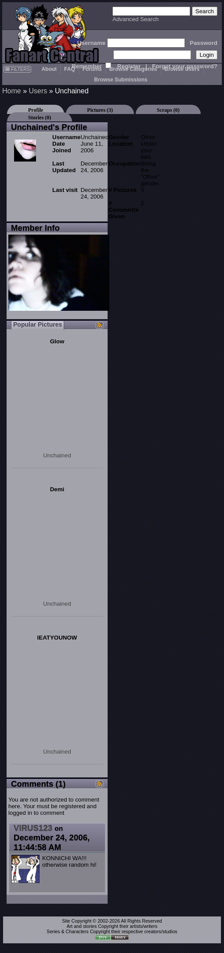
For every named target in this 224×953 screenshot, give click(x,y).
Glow (57, 341)
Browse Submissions (120, 80)
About (49, 69)
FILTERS (17, 69)
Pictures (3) (100, 110)
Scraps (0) (168, 110)
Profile (35, 110)
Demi (57, 489)
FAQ (69, 69)
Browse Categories (133, 69)
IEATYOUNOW (57, 637)
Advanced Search (135, 19)
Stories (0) (39, 117)
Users (38, 91)
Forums (92, 69)
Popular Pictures (37, 324)
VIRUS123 (33, 827)
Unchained (57, 455)
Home (11, 91)
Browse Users (182, 69)
